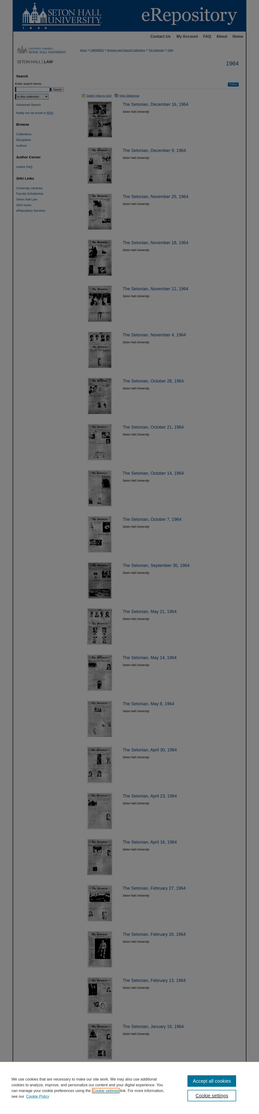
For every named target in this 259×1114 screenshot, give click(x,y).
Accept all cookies (212, 1081)
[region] (129, 1087)
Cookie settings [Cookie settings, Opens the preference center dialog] (212, 1095)
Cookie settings (106, 1091)
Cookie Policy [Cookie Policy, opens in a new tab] (37, 1096)
